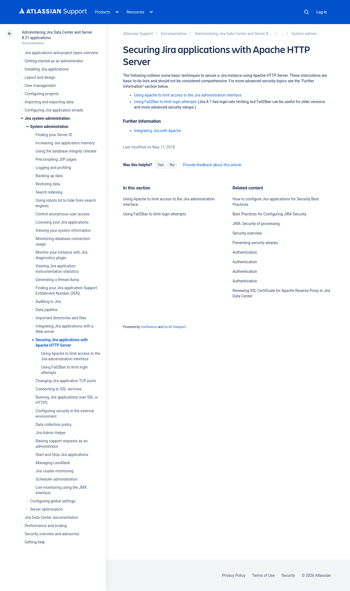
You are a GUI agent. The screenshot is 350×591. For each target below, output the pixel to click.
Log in (321, 12)
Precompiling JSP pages (56, 159)
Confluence (149, 327)
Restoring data (48, 184)
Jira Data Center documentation (51, 517)
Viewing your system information (63, 230)
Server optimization (46, 509)
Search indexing (49, 192)
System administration (49, 126)
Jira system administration (47, 118)
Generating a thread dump (57, 279)
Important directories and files (61, 318)
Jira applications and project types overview (61, 53)
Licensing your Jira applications (62, 222)
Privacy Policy (233, 575)
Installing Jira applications (47, 69)
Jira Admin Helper (51, 433)
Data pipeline (46, 310)
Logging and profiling (53, 167)
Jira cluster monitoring (55, 471)
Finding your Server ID (54, 135)
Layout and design (40, 77)
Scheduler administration (57, 479)
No (172, 165)
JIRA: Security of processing (256, 223)
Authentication (244, 252)
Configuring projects (42, 94)
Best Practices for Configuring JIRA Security (269, 214)
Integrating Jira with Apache (157, 130)
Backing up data (49, 176)
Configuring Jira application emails (54, 110)
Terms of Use (263, 575)
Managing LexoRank (53, 463)
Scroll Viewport (175, 327)
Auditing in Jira (48, 301)
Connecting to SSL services (58, 389)
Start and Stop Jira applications (62, 454)
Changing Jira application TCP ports (66, 381)
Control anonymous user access (63, 214)
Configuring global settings (52, 501)
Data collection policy (54, 424)
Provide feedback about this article (212, 165)
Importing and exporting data (49, 102)
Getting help (35, 542)
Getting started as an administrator (54, 61)
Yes (161, 165)
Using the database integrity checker (66, 151)
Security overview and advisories (52, 534)
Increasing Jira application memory (65, 143)
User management (40, 85)
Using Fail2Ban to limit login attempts (165, 102)
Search (306, 12)
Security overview (247, 233)
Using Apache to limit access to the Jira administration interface (187, 95)
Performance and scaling (46, 525)
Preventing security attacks (255, 243)
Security (288, 575)
